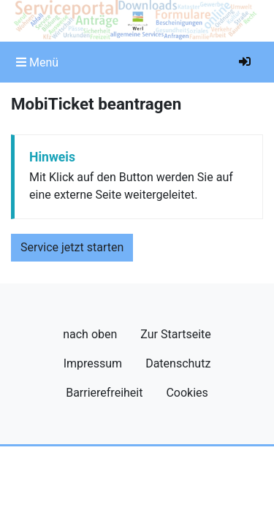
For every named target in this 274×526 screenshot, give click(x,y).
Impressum (93, 363)
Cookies (187, 393)
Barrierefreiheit (104, 393)
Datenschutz (177, 363)
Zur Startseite (175, 334)
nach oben (90, 334)
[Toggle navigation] (37, 62)
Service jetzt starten (71, 247)
